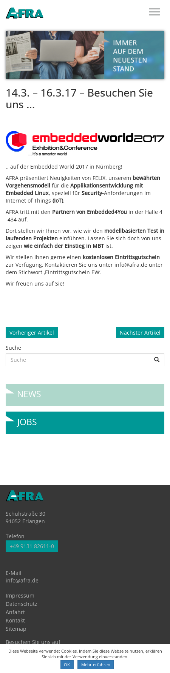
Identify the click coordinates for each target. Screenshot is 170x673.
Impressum (20, 595)
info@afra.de (22, 580)
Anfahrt (15, 612)
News (29, 391)
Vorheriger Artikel (31, 332)
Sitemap (16, 628)
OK (67, 664)
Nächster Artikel (140, 332)
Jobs (27, 419)
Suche (13, 347)
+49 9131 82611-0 (32, 546)
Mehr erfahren (95, 664)
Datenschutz (21, 603)
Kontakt (15, 620)
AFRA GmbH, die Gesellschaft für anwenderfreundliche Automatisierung (24, 14)
